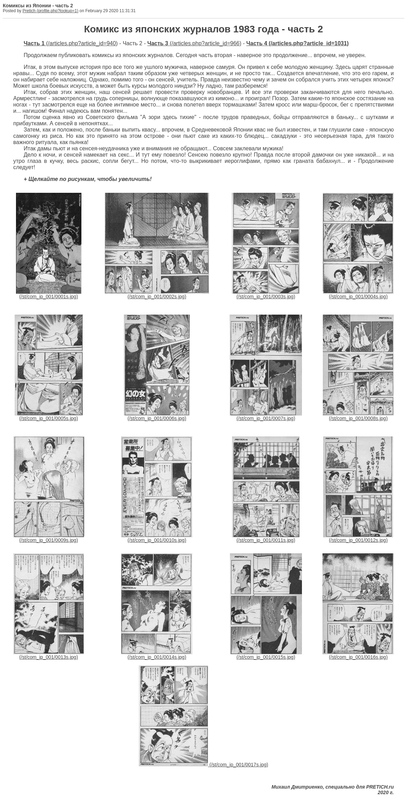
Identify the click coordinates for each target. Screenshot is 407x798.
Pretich (29, 10)
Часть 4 (256, 43)
